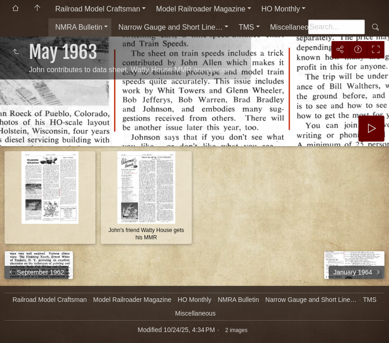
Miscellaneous (293, 27)
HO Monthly (281, 9)
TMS (246, 27)
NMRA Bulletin (78, 27)
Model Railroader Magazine (201, 9)
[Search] (336, 27)
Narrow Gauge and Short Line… (170, 27)
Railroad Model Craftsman (97, 9)
